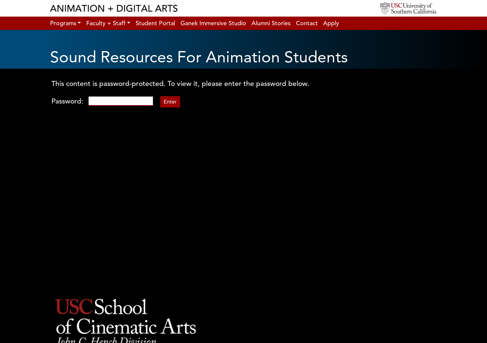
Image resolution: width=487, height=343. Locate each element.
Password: (102, 101)
